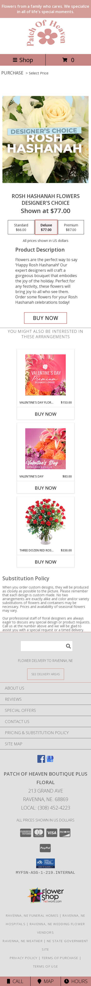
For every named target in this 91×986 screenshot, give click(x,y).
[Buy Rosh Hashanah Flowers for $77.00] (45, 318)
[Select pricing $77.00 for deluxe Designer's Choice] (46, 227)
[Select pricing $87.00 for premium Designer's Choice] (71, 227)
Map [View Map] (46, 981)
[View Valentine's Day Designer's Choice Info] (45, 448)
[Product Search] (46, 646)
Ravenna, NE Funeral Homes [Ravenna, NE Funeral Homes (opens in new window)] (32, 915)
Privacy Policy (24, 958)
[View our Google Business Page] (50, 761)
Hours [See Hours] (76, 981)
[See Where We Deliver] (45, 674)
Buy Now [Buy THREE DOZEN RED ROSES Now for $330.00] (46, 562)
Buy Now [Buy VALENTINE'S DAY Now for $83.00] (46, 488)
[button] (45, 863)
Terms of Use (45, 966)
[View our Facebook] (41, 761)
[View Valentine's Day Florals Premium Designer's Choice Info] (45, 374)
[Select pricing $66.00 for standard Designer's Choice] (21, 227)
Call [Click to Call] (15, 981)
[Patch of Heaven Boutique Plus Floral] (45, 47)
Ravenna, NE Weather (23, 941)
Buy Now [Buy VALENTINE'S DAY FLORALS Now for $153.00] (46, 414)
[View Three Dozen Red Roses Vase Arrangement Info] (45, 522)
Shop (23, 60)
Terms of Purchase (60, 958)
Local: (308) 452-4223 (45, 807)
